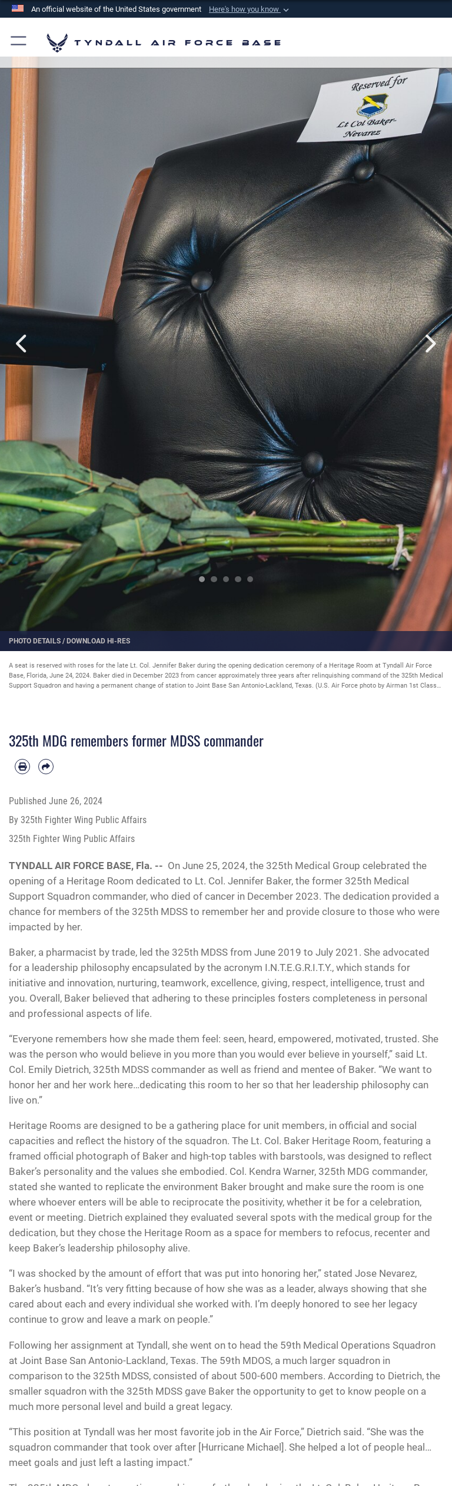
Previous (22, 343)
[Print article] (22, 766)
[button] (250, 9)
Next (429, 343)
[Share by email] (46, 766)
